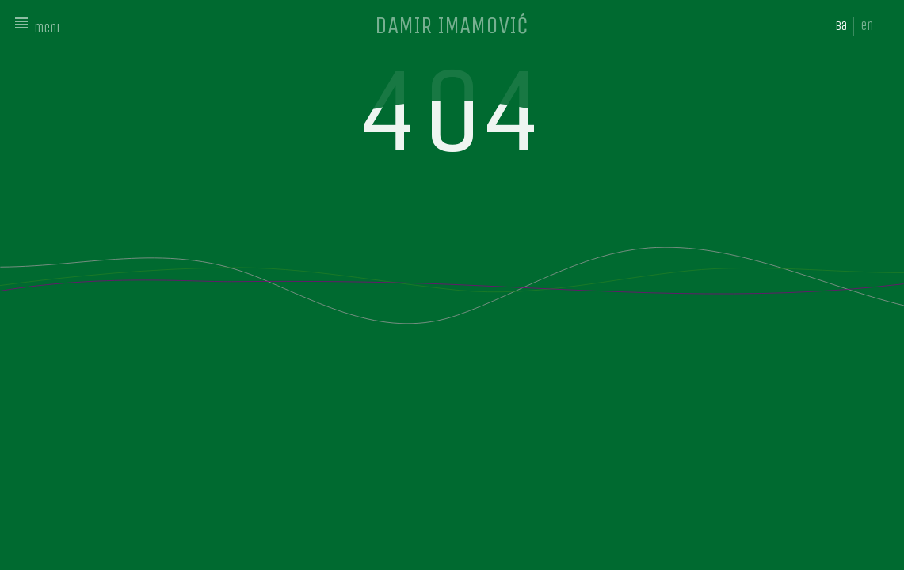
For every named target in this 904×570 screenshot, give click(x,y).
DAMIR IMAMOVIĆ (451, 25)
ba (841, 25)
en (866, 25)
